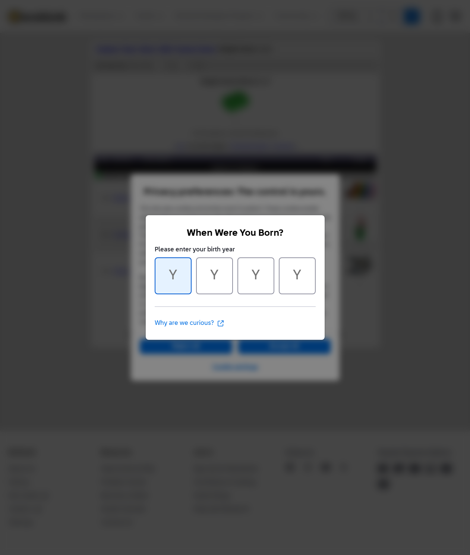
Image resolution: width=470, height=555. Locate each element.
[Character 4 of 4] (297, 275)
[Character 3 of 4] (255, 275)
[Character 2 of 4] (214, 275)
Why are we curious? (189, 323)
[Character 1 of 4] (173, 275)
